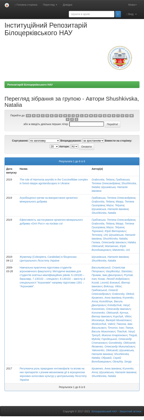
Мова (132, 4)
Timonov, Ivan (116, 327)
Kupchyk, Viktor (122, 316)
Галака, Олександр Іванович (109, 242)
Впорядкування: (71, 140)
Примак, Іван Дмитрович (107, 275)
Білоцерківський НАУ (104, 411)
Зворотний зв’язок (130, 411)
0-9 (28, 115)
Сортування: (20, 140)
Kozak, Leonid (100, 282)
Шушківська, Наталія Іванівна (110, 209)
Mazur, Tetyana (115, 205)
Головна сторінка (26, 4)
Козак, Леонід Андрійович (113, 278)
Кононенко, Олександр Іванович (111, 308)
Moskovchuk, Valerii (103, 323)
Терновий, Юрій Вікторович (109, 231)
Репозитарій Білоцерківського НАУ (30, 84)
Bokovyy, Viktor (113, 286)
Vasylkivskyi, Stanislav (119, 271)
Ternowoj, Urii (100, 234)
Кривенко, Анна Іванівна (106, 297)
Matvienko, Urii (121, 249)
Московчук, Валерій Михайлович (111, 320)
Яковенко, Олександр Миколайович (113, 346)
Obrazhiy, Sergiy (122, 361)
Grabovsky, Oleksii (123, 293)
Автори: (64, 146)
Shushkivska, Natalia (104, 212)
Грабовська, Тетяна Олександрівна (113, 197)
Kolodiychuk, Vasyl (118, 305)
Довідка (67, 4)
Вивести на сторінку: (118, 140)
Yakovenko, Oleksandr (105, 350)
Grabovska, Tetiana (103, 179)
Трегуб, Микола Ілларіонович (110, 335)
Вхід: (132, 14)
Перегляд (50, 4)
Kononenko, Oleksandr (105, 312)
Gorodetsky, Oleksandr (122, 342)
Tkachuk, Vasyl (125, 331)
